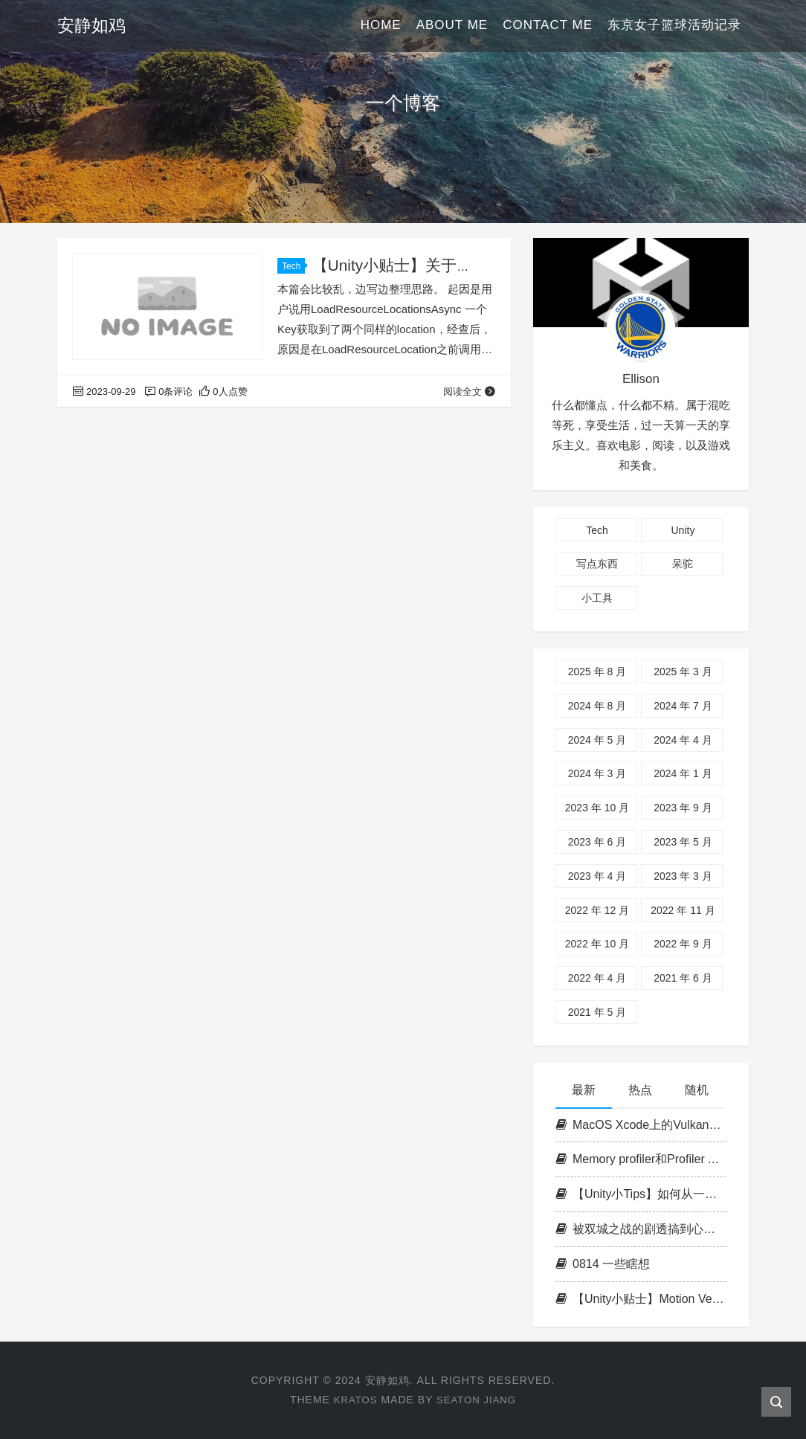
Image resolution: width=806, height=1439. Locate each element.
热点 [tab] (640, 1090)
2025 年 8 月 (597, 671)
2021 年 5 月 (597, 1012)
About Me (452, 26)
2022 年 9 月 (683, 944)
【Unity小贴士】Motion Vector (640, 1298)
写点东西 (597, 564)
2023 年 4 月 (597, 876)
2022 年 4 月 (597, 978)
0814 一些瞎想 (602, 1264)
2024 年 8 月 (597, 706)
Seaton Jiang (478, 1400)
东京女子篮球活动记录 (674, 26)
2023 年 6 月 (597, 842)
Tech (293, 266)
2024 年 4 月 (683, 740)
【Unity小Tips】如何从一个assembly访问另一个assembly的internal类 (640, 1194)
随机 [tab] (697, 1090)
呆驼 (682, 564)
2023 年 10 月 (597, 808)
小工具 (597, 598)
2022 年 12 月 (597, 910)
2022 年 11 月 (683, 910)
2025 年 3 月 (683, 671)
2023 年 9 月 (683, 808)
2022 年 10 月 (597, 944)
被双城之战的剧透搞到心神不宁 (640, 1229)
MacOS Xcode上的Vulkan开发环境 (640, 1124)
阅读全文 (469, 391)
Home (381, 26)
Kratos (353, 1400)
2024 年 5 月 (597, 740)
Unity (682, 530)
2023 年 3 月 (683, 876)
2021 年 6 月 (683, 978)
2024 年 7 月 (683, 706)
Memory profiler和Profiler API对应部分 (640, 1159)
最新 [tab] (584, 1090)
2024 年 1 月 (683, 773)
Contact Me (548, 26)
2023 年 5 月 (683, 842)
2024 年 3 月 (597, 773)
